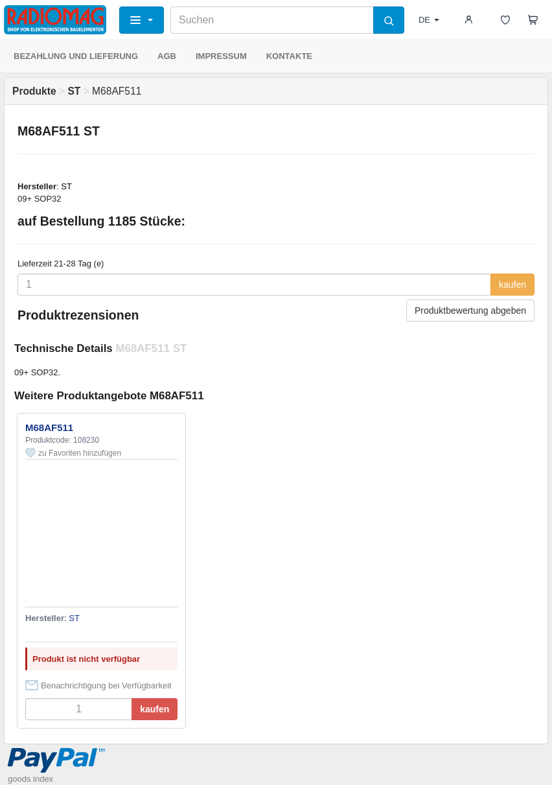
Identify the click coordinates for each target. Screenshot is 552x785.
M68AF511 (49, 427)
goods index (30, 779)
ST (66, 186)
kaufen (512, 284)
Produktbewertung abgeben (470, 310)
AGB (166, 56)
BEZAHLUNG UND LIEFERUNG (76, 56)
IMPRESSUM (221, 56)
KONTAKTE (289, 56)
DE (429, 20)
